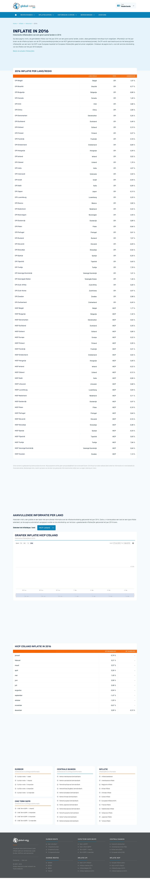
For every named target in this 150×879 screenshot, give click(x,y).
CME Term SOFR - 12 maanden (25, 821)
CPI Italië (18, 186)
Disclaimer (16, 860)
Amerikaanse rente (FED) (118, 847)
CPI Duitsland (20, 121)
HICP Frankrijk (20, 349)
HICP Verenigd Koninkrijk (24, 448)
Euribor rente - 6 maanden (24, 788)
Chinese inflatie (105, 793)
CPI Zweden (19, 296)
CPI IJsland (19, 162)
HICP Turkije (19, 442)
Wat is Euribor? (51, 844)
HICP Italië (19, 378)
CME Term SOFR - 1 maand (24, 808)
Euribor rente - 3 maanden (24, 784)
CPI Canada (19, 98)
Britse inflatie (104, 788)
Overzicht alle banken (117, 844)
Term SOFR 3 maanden (86, 852)
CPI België (18, 80)
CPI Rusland (19, 238)
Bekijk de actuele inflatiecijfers (23, 51)
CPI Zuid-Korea (20, 291)
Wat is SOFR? (83, 844)
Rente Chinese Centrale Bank (67, 797)
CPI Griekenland (21, 145)
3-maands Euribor (52, 849)
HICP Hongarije (20, 361)
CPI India (18, 168)
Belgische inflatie (105, 784)
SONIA (49, 868)
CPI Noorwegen (20, 215)
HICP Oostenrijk (20, 401)
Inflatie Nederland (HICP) (118, 871)
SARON (49, 863)
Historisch (29, 23)
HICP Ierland (19, 366)
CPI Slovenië (19, 244)
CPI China (18, 110)
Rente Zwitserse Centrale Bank (68, 821)
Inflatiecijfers (46, 15)
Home (15, 23)
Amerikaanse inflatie (106, 780)
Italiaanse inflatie (105, 813)
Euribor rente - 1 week (23, 776)
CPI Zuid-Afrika (20, 285)
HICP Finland (19, 343)
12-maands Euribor (53, 852)
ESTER (49, 865)
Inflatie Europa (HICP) (117, 868)
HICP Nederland (21, 396)
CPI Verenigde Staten (23, 279)
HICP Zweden (20, 454)
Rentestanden (27, 15)
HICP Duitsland (20, 326)
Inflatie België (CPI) (84, 868)
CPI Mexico (19, 203)
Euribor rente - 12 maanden (24, 793)
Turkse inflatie (104, 821)
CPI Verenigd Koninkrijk (23, 273)
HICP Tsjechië (20, 436)
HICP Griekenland (21, 355)
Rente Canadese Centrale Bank (68, 793)
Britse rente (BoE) (116, 849)
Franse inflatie (104, 805)
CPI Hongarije (20, 151)
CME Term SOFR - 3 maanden (25, 812)
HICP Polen (19, 407)
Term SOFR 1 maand (85, 849)
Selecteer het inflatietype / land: (24, 528)
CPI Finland (19, 133)
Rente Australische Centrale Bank (68, 780)
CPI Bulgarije (19, 92)
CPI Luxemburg (20, 197)
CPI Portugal (19, 232)
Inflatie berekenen (106, 776)
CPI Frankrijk (19, 139)
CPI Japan (19, 191)
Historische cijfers (67, 15)
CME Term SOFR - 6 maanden (25, 816)
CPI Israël (18, 180)
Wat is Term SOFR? (84, 847)
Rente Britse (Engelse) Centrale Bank (69, 788)
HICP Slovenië (20, 419)
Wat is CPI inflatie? (84, 863)
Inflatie (21, 23)
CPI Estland (19, 127)
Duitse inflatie (104, 797)
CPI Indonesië (20, 174)
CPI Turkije (19, 267)
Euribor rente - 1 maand (23, 780)
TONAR (49, 871)
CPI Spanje (19, 256)
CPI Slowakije (20, 250)
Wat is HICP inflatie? (117, 865)
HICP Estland (20, 331)
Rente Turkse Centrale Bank (67, 817)
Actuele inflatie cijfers (117, 863)
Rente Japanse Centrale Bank (67, 805)
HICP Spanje (19, 431)
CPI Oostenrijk (20, 221)
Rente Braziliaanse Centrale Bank (68, 784)
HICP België (19, 308)
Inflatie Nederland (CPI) (86, 871)
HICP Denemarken (21, 320)
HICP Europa (19, 337)
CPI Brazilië (19, 86)
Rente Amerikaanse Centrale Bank (69, 776)
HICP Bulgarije (20, 314)
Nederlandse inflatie (106, 809)
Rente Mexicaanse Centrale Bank (68, 809)
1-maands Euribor (52, 847)
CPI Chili (18, 104)
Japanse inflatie (105, 817)
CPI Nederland (20, 209)
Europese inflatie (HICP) (107, 801)
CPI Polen (18, 226)
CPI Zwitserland (21, 302)
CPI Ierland (19, 156)
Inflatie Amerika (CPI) (85, 865)
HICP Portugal (20, 413)
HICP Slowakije (20, 425)
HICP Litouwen (20, 384)
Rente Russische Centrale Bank (68, 813)
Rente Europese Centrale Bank (67, 801)
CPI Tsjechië (19, 261)
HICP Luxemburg (21, 390)
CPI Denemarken (21, 115)
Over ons (102, 15)
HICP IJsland (19, 372)
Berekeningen (88, 15)
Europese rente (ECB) (117, 852)
